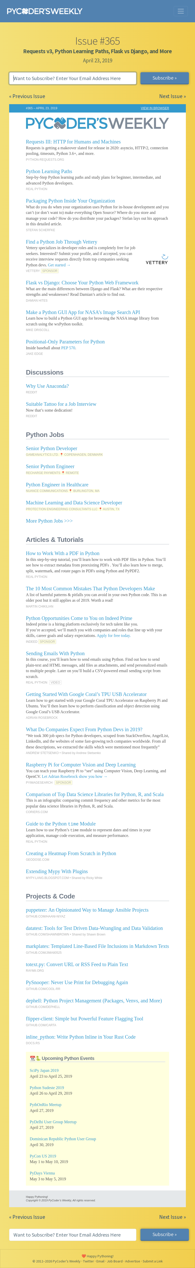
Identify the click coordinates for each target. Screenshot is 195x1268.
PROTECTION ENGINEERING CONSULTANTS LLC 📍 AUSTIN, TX (73, 509)
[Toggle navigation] (181, 11)
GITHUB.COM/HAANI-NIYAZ (45, 916)
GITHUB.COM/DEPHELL (43, 1007)
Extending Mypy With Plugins (57, 871)
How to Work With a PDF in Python (63, 553)
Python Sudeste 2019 (47, 1088)
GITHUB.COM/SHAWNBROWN (47, 934)
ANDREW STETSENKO (42, 753)
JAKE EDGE (34, 354)
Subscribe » (165, 78)
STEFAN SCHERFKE (40, 230)
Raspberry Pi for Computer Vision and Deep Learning (81, 764)
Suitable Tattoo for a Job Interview (61, 404)
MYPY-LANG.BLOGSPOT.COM (47, 878)
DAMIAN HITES (36, 300)
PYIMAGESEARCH (39, 782)
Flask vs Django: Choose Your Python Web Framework (82, 282)
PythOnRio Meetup (45, 1104)
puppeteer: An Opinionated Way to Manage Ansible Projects (87, 910)
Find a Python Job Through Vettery (61, 242)
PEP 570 (68, 348)
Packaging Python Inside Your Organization (70, 201)
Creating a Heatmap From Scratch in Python (71, 853)
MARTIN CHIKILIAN (39, 606)
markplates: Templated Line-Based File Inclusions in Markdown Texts (97, 946)
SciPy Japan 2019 (44, 1070)
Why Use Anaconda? (47, 386)
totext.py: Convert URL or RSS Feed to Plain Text (77, 964)
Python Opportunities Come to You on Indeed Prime (79, 618)
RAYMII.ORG (35, 970)
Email (100, 1261)
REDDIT (31, 392)
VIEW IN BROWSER (155, 108)
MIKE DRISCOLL (38, 330)
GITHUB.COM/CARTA (41, 1025)
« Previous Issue (27, 96)
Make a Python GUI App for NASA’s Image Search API (83, 312)
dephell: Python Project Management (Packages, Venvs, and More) (94, 1000)
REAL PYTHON (36, 189)
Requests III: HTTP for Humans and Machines (73, 141)
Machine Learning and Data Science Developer (74, 502)
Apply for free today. (114, 635)
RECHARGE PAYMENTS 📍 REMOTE (52, 473)
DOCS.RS (33, 1043)
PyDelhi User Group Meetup (53, 1122)
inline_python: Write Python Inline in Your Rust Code (81, 1037)
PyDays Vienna (42, 1173)
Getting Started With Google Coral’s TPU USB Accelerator (86, 694)
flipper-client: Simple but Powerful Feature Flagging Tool (84, 1018)
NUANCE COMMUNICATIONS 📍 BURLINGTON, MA (63, 491)
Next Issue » (172, 96)
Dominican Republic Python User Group (63, 1139)
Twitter (88, 1261)
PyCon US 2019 (43, 1156)
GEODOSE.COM (37, 859)
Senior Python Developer (51, 448)
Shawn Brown (96, 934)
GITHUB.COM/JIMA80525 (44, 952)
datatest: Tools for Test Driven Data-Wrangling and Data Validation (94, 928)
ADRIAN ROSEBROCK (42, 718)
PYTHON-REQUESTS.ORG (45, 159)
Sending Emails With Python (55, 653)
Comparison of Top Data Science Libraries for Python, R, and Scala (95, 794)
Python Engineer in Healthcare (57, 484)
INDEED (31, 642)
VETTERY (33, 271)
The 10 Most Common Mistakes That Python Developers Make (90, 588)
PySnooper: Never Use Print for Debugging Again (77, 982)
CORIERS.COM (37, 812)
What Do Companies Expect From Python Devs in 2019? (84, 729)
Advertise (132, 1261)
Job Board (115, 1261)
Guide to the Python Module (61, 823)
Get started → (59, 265)
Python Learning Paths (49, 171)
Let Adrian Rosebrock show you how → (75, 776)
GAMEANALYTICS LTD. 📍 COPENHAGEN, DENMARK (64, 454)
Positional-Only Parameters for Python (65, 341)
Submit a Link (153, 1261)
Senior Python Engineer (50, 466)
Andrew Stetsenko (88, 753)
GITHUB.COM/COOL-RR (43, 989)
